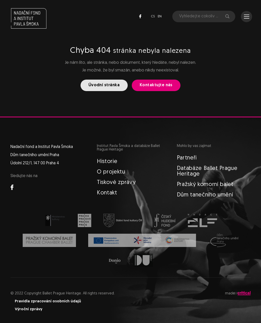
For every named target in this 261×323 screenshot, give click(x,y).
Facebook (140, 16)
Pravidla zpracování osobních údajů (48, 301)
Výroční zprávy (28, 309)
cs (153, 16)
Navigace (246, 16)
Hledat (227, 16)
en (160, 16)
